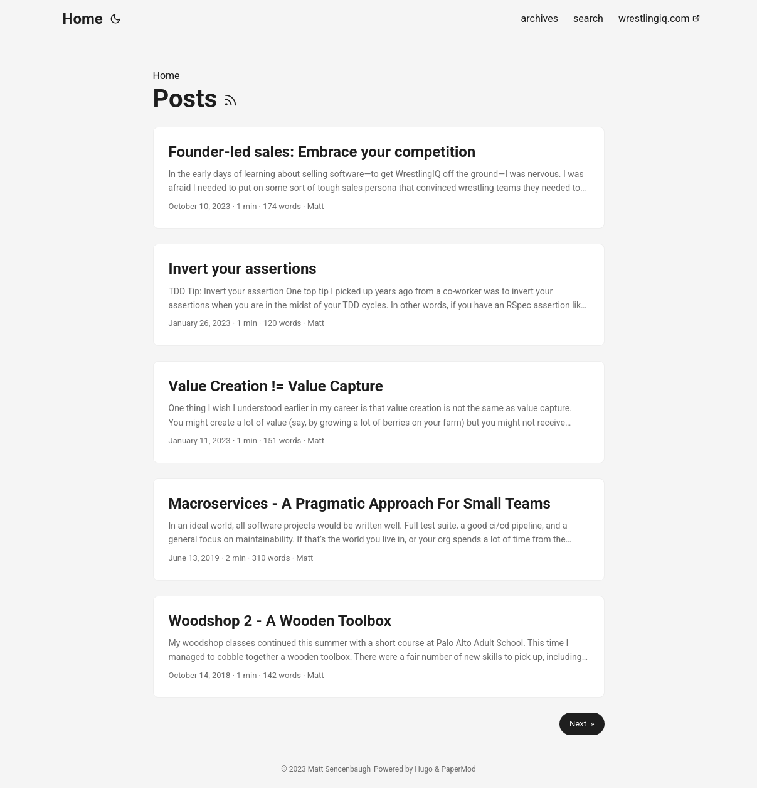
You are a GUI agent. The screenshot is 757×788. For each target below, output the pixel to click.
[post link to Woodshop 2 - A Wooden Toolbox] (379, 647)
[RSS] (230, 99)
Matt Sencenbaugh (339, 769)
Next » (581, 723)
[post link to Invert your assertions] (379, 294)
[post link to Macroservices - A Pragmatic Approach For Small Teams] (379, 529)
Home (83, 19)
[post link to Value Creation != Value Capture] (379, 412)
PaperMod (458, 769)
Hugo (424, 769)
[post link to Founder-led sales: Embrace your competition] (379, 178)
